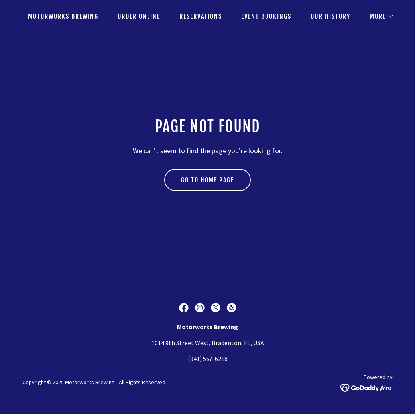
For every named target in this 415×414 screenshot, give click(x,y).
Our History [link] (330, 16)
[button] (378, 16)
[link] (184, 308)
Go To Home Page (207, 180)
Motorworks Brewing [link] (63, 16)
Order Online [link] (139, 16)
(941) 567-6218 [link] (208, 359)
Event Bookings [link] (266, 16)
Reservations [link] (200, 16)
